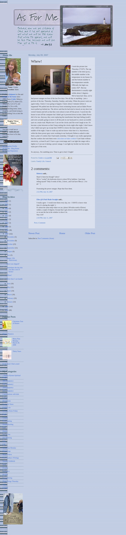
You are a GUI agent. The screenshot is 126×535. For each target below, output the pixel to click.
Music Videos (7, 454)
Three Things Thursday (10, 481)
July (8, 255)
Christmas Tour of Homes (18, 322)
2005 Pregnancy (7, 381)
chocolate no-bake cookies (66, 139)
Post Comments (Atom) (46, 238)
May (9, 287)
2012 (7, 216)
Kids (4, 441)
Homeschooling (7, 424)
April (9, 291)
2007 (7, 234)
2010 (7, 223)
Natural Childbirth (8, 461)
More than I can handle (14, 279)
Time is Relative (8, 334)
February (10, 298)
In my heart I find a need (10, 364)
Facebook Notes (7, 404)
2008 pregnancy (7, 387)
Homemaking (7, 421)
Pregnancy (6, 471)
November (11, 241)
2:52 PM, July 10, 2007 (45, 192)
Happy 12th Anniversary (12, 259)
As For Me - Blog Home (10, 148)
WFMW (5, 488)
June (9, 284)
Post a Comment (39, 223)
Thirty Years (17, 351)
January (10, 302)
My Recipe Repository (10, 151)
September (11, 248)
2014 (7, 212)
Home (62, 233)
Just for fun (6, 434)
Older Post (90, 233)
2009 (7, 227)
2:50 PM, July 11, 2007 (44, 218)
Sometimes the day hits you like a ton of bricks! (14, 270)
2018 (7, 208)
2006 (7, 306)
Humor (4, 431)
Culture (5, 398)
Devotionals (6, 401)
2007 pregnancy (7, 384)
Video (4, 485)
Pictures (5, 468)
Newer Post (34, 233)
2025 (7, 205)
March (9, 295)
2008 (7, 230)
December (11, 237)
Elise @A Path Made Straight (47, 199)
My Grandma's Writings (10, 458)
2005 (7, 310)
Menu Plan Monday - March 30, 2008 (16, 342)
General (48, 161)
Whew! (9, 275)
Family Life (40, 161)
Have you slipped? (13, 264)
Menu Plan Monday (9, 448)
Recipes (5, 475)
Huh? (4, 428)
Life (3, 444)
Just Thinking (7, 438)
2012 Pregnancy (7, 391)
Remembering (7, 478)
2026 (7, 201)
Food (4, 414)
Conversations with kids (10, 394)
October (10, 244)
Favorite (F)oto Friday (10, 411)
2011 (7, 219)
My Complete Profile (9, 146)
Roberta (39, 173)
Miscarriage (6, 451)
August (9, 251)
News (4, 465)
